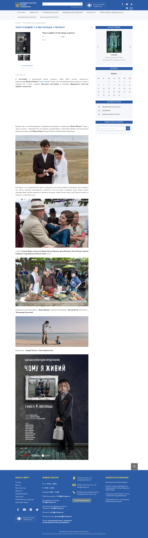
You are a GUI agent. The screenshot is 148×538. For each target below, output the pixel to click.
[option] (27, 43)
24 (119, 92)
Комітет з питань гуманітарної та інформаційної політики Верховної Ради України (118, 488)
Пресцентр (91, 12)
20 (98, 92)
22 (109, 92)
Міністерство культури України (116, 482)
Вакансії (18, 485)
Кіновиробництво (21, 494)
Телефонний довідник (81, 500)
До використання (114, 102)
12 (129, 85)
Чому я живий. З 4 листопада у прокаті (34, 23)
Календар (114, 68)
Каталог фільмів (114, 27)
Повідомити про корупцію (24, 499)
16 (114, 88)
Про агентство (20, 488)
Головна (17, 23)
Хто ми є (21, 12)
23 (114, 92)
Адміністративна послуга (111, 114)
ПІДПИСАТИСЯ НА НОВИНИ (114, 122)
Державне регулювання (72, 12)
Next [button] (130, 47)
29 (109, 95)
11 (124, 85)
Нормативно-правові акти (111, 12)
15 (109, 88)
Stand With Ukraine (21, 502)
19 (129, 88)
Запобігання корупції (26, 17)
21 (103, 92)
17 (119, 88)
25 (124, 92)
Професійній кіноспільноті (111, 107)
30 (114, 95)
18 (124, 88)
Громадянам (106, 110)
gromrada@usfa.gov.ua (63, 516)
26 (129, 92)
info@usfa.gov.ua (63, 496)
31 (119, 95)
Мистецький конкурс (49, 17)
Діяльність (33, 12)
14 (103, 88)
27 (98, 95)
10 (119, 85)
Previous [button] (98, 47)
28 (103, 95)
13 (98, 88)
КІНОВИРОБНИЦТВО (50, 12)
